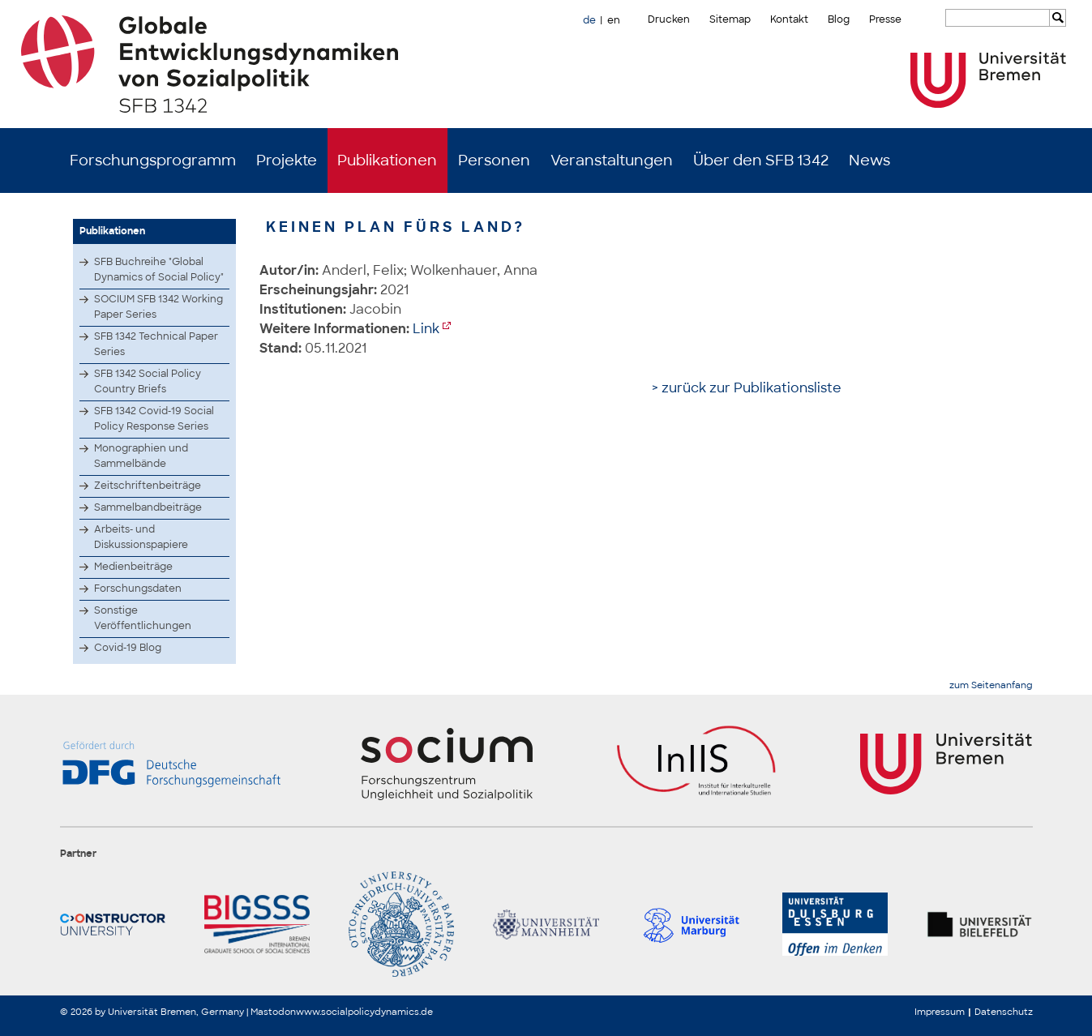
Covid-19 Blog (127, 647)
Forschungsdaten (138, 588)
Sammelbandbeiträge (148, 507)
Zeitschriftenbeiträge (147, 485)
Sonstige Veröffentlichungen (142, 618)
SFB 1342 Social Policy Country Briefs (147, 381)
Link (426, 328)
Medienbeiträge (133, 566)
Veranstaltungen (611, 160)
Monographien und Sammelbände (141, 456)
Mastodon (273, 1011)
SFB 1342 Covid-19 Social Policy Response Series (154, 419)
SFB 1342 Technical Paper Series (156, 344)
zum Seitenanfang (991, 685)
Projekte (286, 160)
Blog (839, 19)
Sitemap (730, 19)
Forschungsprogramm (153, 160)
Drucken (669, 19)
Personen (494, 160)
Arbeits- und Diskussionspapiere (141, 537)
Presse (885, 19)
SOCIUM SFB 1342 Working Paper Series (158, 307)
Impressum (939, 1011)
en (613, 20)
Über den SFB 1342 (761, 160)
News (869, 160)
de (589, 20)
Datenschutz (1003, 1011)
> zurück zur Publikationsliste (746, 387)
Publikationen (387, 160)
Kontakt (789, 19)
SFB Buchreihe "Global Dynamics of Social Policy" (159, 269)
